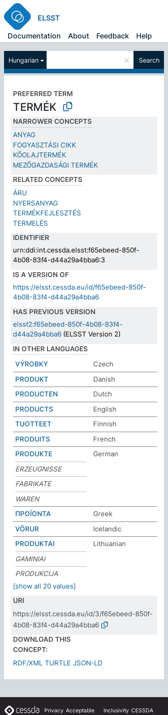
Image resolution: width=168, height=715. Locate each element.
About (78, 35)
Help (144, 35)
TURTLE (58, 663)
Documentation (34, 35)
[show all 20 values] (44, 586)
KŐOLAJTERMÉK (39, 155)
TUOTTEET (33, 424)
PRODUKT (31, 379)
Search (149, 60)
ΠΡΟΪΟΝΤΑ (33, 513)
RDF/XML (28, 663)
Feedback (112, 35)
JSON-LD (88, 663)
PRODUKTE (33, 454)
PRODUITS (32, 439)
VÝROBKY (31, 364)
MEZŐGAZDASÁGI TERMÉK (55, 165)
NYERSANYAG (35, 203)
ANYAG (24, 134)
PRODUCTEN (36, 394)
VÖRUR (27, 529)
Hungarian (24, 60)
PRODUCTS (34, 409)
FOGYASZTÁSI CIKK (44, 145)
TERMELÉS (30, 223)
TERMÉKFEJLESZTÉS (47, 213)
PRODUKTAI (35, 543)
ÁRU (20, 193)
